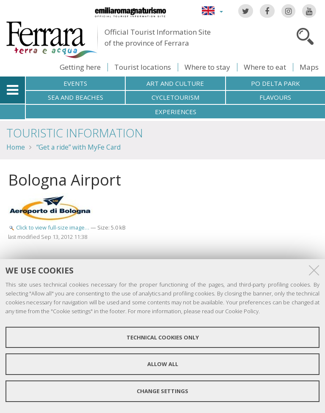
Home (15, 147)
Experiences (175, 111)
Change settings (162, 391)
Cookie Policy (242, 311)
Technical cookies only (163, 337)
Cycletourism (175, 97)
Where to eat (265, 67)
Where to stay (207, 67)
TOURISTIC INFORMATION (74, 133)
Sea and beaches (75, 97)
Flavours (275, 97)
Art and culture (175, 83)
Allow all (162, 364)
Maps (309, 67)
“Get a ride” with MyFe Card (78, 147)
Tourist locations (142, 67)
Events (75, 83)
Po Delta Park (275, 83)
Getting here (80, 67)
